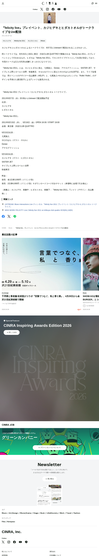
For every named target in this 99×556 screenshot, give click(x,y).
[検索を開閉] (92, 3)
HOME (4, 228)
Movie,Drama (25, 513)
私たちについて (7, 551)
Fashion (77, 513)
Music (10, 228)
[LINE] (65, 9)
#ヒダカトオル (33, 41)
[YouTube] (59, 9)
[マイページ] (3, 3)
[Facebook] (53, 9)
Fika (3, 521)
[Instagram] (47, 9)
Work (62, 513)
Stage (35, 513)
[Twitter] (41, 9)
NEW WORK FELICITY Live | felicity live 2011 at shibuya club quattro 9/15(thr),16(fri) (39, 210)
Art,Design (13, 513)
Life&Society (52, 513)
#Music (43, 41)
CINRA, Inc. (11, 532)
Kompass (11, 521)
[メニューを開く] (96, 3)
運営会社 (52, 551)
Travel (68, 513)
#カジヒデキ (7, 41)
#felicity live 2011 (19, 41)
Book (42, 513)
